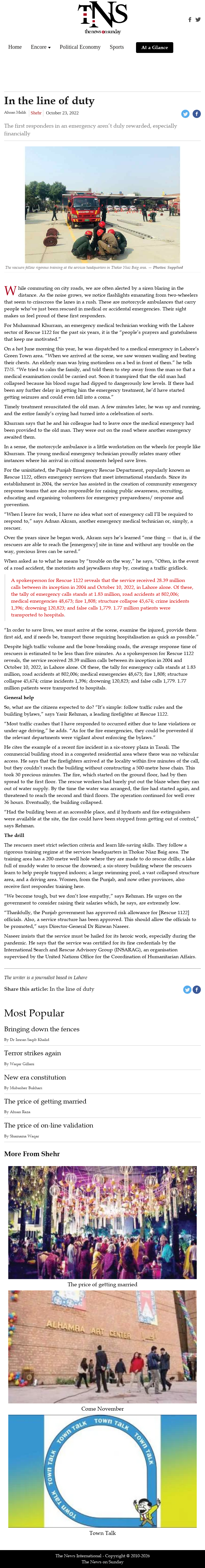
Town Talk (102, 1533)
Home (15, 47)
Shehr (36, 113)
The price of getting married (45, 1101)
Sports (117, 47)
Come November (102, 1409)
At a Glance (154, 47)
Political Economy (80, 47)
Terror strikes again (32, 1053)
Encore (39, 47)
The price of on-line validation (48, 1125)
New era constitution (35, 1077)
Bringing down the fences (41, 1029)
